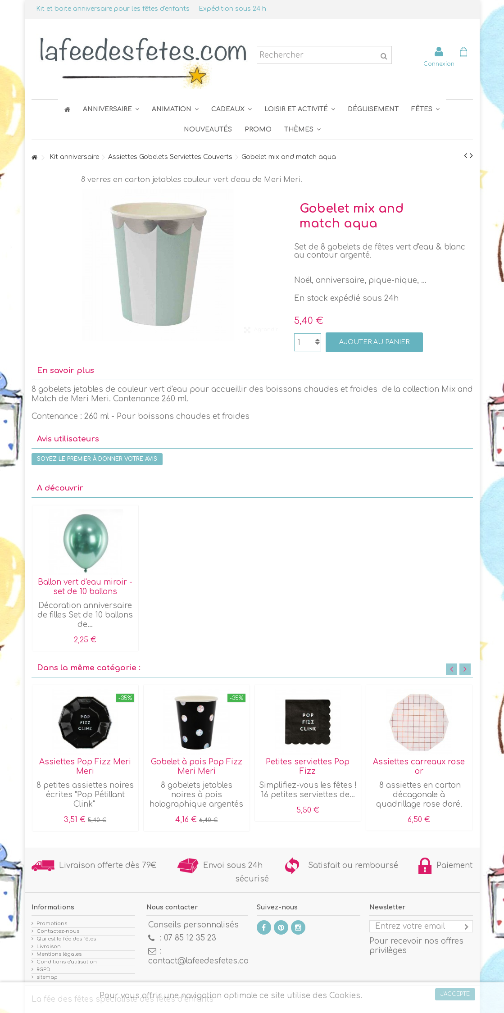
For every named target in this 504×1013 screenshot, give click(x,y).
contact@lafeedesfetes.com (202, 961)
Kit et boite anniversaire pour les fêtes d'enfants (113, 8)
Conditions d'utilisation (66, 962)
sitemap (47, 977)
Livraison (48, 946)
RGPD (43, 969)
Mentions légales (59, 954)
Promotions (51, 923)
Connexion (438, 64)
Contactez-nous (57, 931)
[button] (425, 109)
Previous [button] (451, 669)
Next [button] (465, 669)
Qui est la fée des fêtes (66, 939)
